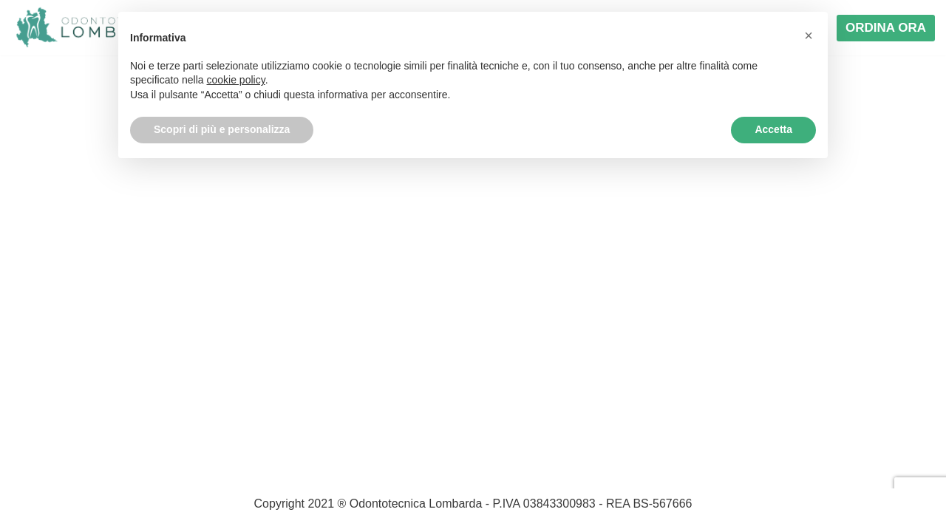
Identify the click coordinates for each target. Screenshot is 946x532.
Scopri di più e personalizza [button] (222, 129)
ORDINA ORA (885, 28)
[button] (808, 35)
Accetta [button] (773, 129)
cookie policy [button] (236, 80)
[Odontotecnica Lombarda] (96, 28)
